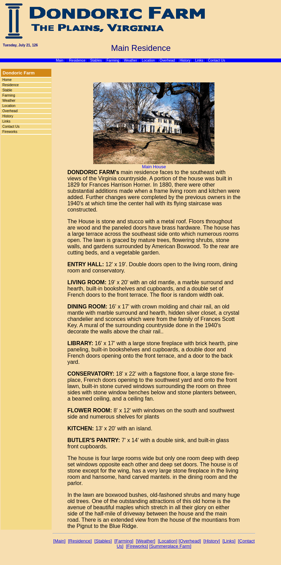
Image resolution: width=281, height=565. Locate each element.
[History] (211, 541)
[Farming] (123, 541)
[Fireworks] (137, 546)
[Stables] (103, 541)
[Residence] (80, 541)
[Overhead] (189, 541)
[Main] (59, 541)
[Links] (229, 541)
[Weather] (145, 541)
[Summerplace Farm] (170, 546)
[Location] (167, 541)
